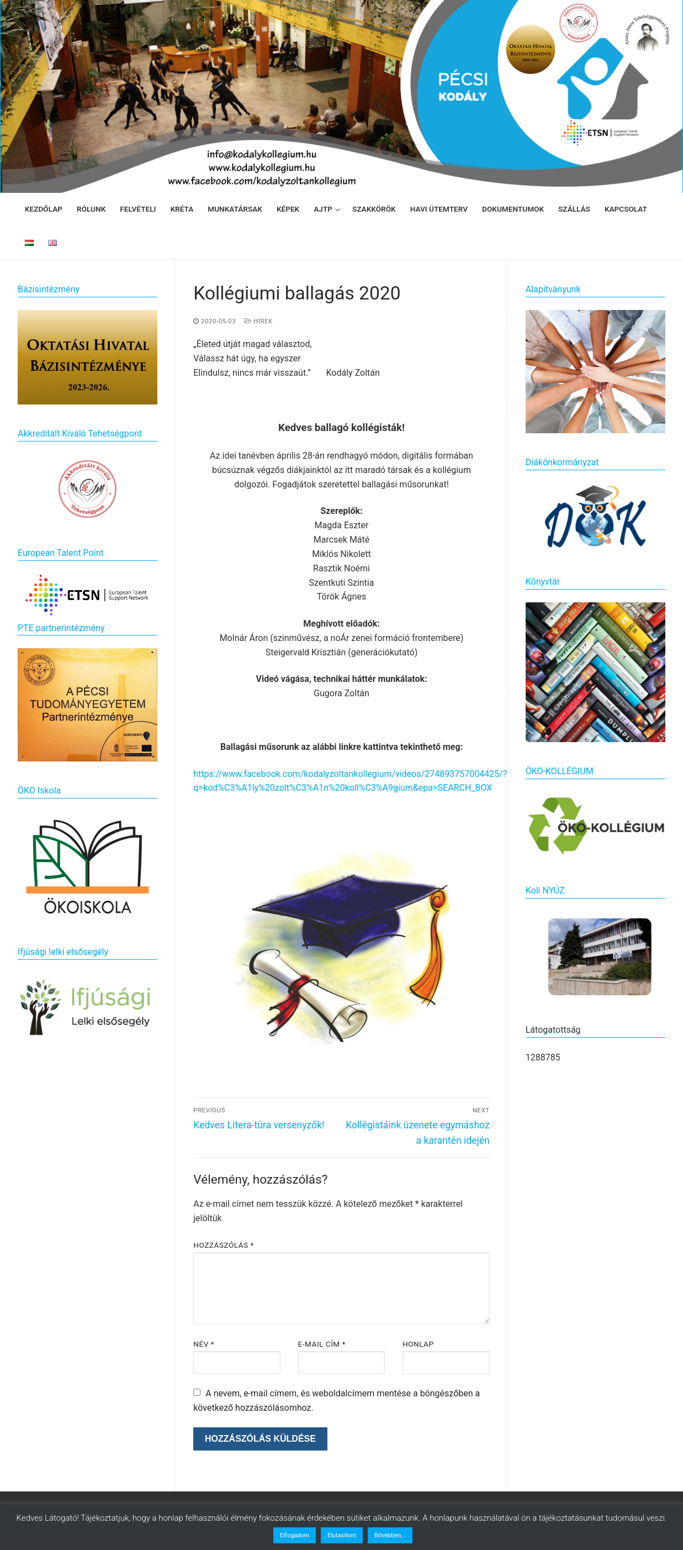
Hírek (259, 321)
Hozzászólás (223, 1245)
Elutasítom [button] (341, 1535)
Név (203, 1343)
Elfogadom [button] (294, 1535)
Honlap (418, 1343)
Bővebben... (390, 1535)
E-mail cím (322, 1343)
